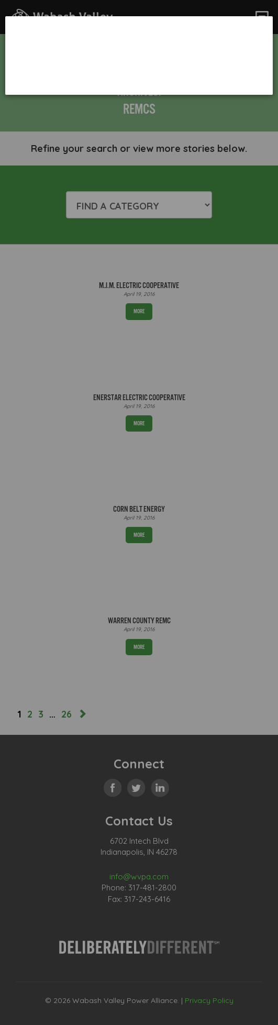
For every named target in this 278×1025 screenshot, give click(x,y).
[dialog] (139, 55)
